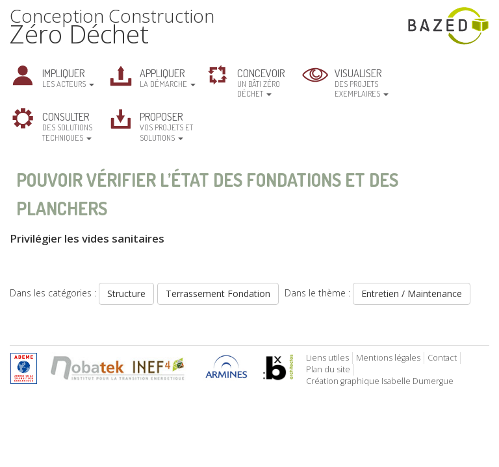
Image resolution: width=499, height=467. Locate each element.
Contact (442, 357)
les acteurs (68, 77)
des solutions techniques (67, 126)
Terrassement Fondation (218, 293)
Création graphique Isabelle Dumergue (380, 381)
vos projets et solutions (166, 126)
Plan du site (328, 369)
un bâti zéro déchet (261, 82)
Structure (126, 293)
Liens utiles (327, 357)
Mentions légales (388, 357)
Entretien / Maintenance (411, 293)
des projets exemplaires (362, 82)
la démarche (168, 77)
